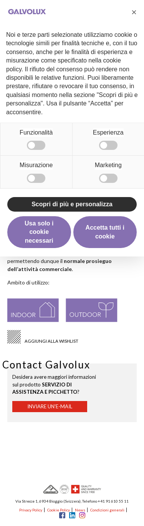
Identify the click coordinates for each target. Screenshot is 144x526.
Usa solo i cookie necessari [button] (39, 232)
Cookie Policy (58, 510)
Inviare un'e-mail (49, 406)
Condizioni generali (107, 510)
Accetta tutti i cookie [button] (105, 231)
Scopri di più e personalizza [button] (72, 204)
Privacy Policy (30, 510)
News (80, 510)
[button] (134, 12)
